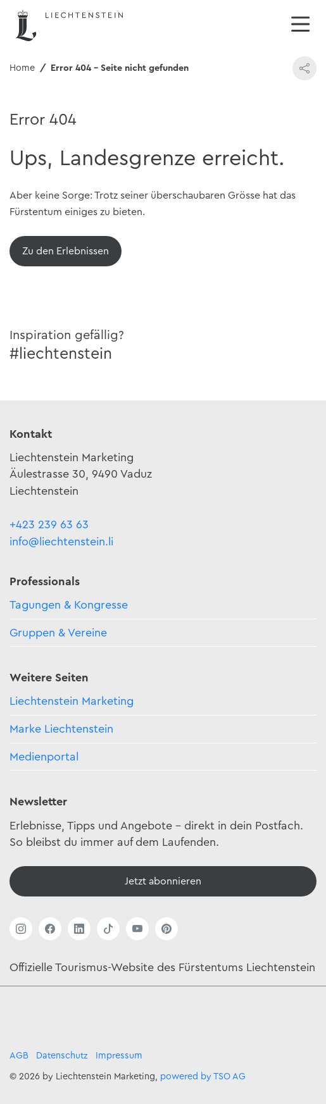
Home (22, 68)
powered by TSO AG (203, 1076)
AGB (18, 1055)
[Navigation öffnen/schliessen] (300, 25)
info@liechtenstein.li (61, 541)
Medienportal (43, 756)
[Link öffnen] (20, 928)
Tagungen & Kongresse (68, 605)
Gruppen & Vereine (58, 632)
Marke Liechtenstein (61, 729)
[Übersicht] (65, 251)
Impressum (119, 1055)
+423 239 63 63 (49, 524)
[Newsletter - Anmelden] (163, 881)
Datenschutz (62, 1055)
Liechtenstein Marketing (71, 701)
